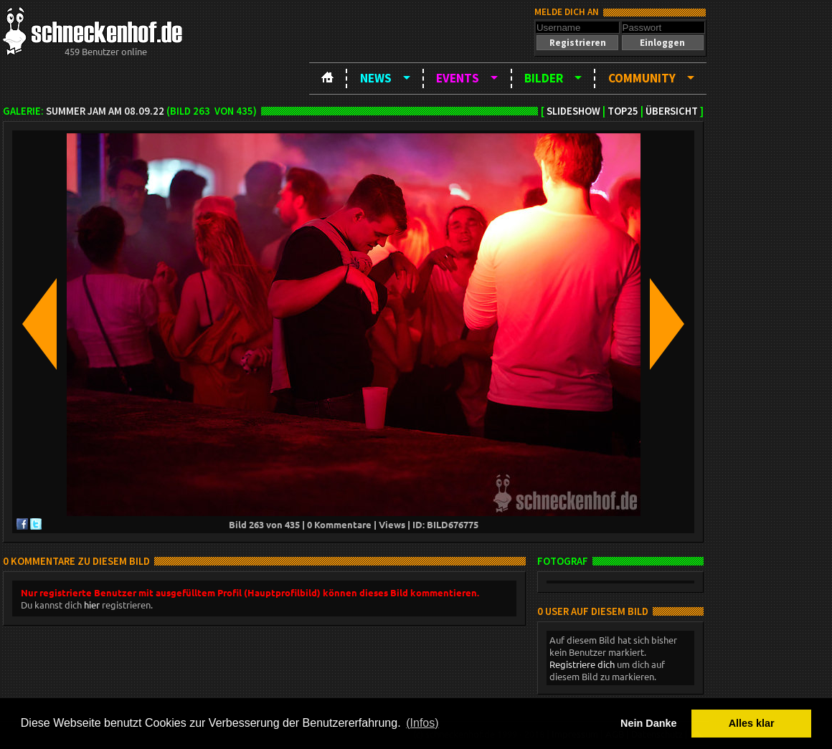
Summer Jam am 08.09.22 (105, 111)
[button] (577, 42)
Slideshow (573, 111)
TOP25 (623, 111)
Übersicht (672, 111)
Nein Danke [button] (648, 723)
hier (92, 604)
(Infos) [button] (422, 723)
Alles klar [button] (752, 723)
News (376, 78)
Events (457, 78)
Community (642, 78)
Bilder (543, 78)
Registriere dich (582, 664)
